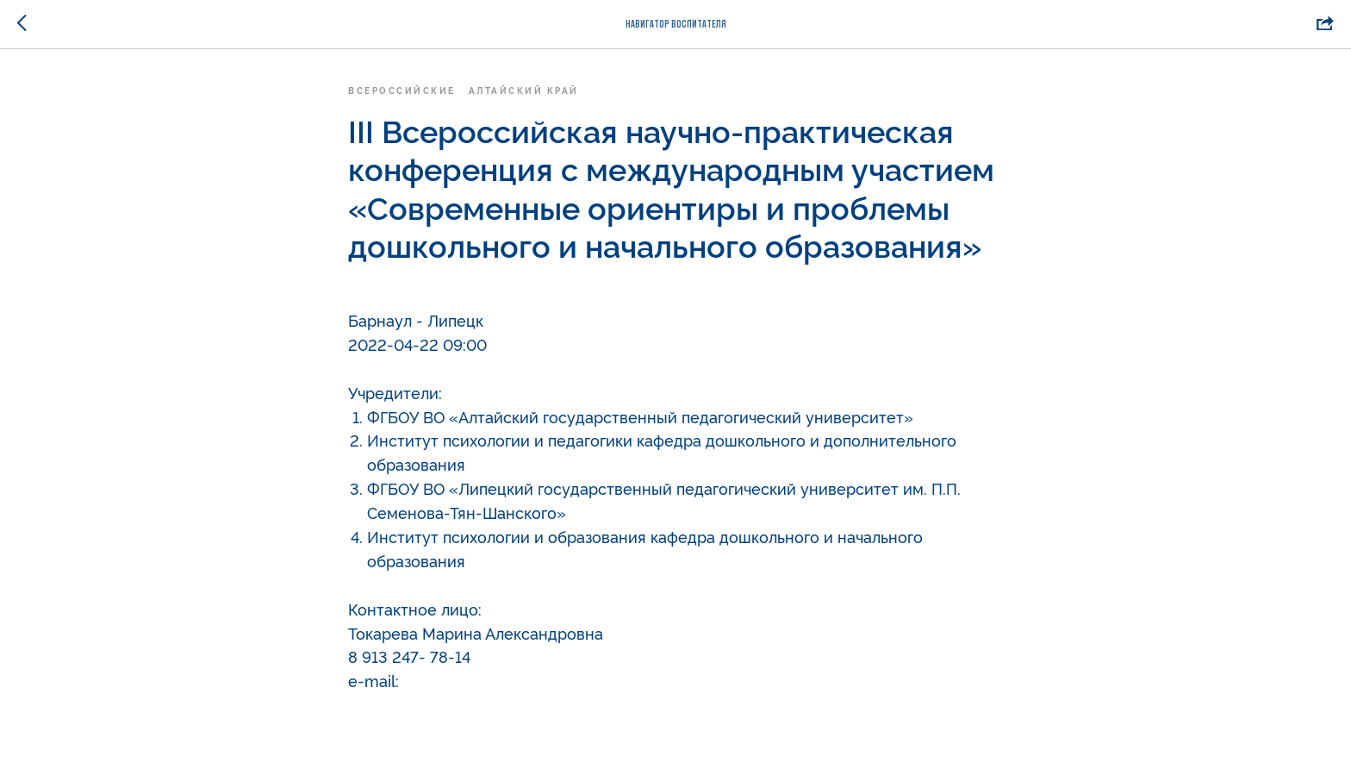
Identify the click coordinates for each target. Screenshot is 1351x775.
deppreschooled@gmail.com (508, 680)
